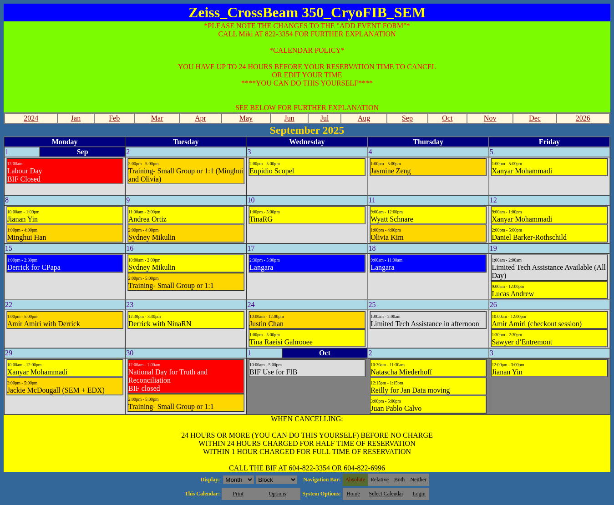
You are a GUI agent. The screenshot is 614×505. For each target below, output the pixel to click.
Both (399, 479)
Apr (200, 118)
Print (238, 493)
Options (277, 493)
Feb (114, 118)
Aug (364, 118)
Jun (289, 118)
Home (353, 493)
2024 (31, 118)
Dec (535, 118)
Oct (447, 118)
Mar (157, 118)
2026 (583, 118)
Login (419, 493)
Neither (418, 479)
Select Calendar (386, 493)
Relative (379, 479)
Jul (324, 118)
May (246, 118)
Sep (407, 118)
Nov (490, 118)
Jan (76, 118)
